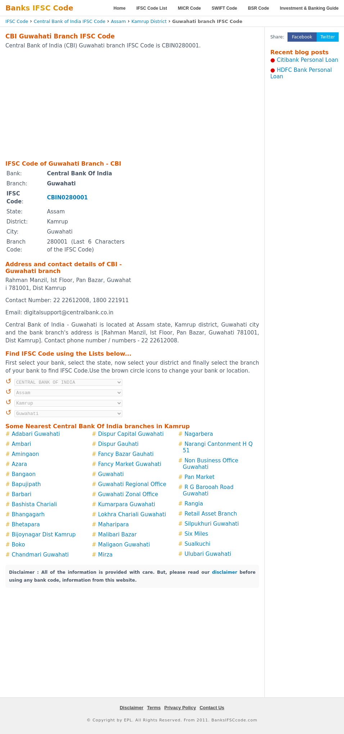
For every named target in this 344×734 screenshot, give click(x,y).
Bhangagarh (28, 514)
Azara (19, 464)
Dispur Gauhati (118, 444)
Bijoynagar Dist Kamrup (44, 534)
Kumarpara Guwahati (126, 504)
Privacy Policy (180, 707)
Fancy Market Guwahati (130, 464)
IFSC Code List (151, 8)
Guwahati (111, 474)
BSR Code (258, 8)
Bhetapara (26, 524)
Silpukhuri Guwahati (212, 524)
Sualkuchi (198, 544)
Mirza (105, 554)
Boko (18, 544)
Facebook (302, 37)
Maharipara (113, 524)
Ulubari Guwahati (208, 554)
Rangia (194, 503)
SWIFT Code (224, 8)
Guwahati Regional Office (132, 484)
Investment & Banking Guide (309, 8)
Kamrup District (149, 21)
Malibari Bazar (117, 534)
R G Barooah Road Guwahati (208, 490)
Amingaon (25, 454)
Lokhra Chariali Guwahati (132, 514)
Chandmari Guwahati (40, 554)
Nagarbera (199, 434)
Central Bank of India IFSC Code (69, 21)
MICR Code (189, 8)
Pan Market (199, 477)
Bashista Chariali (34, 504)
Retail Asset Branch (211, 514)
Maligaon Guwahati (124, 544)
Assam (118, 21)
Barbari (22, 494)
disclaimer (224, 572)
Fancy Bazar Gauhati (126, 454)
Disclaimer (132, 707)
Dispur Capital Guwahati (131, 434)
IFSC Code (16, 21)
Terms (153, 707)
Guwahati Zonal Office (128, 494)
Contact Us (212, 707)
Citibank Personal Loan (307, 60)
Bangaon (24, 474)
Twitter (328, 37)
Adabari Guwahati (36, 434)
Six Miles (196, 534)
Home (120, 8)
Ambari (21, 444)
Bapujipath (26, 484)
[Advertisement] (120, 104)
